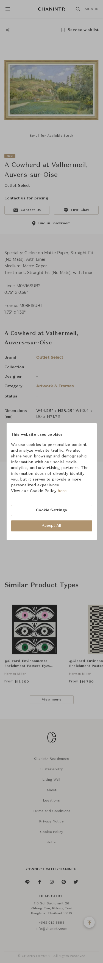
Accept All (52, 526)
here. (63, 491)
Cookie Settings (51, 510)
